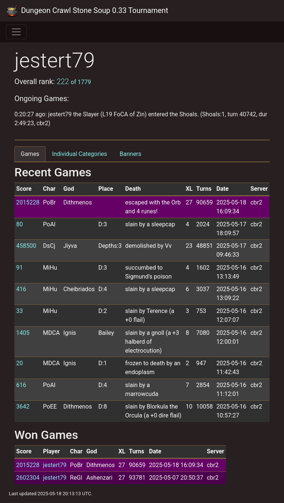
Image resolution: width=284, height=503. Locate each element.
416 (21, 289)
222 (74, 81)
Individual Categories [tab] (79, 153)
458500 (26, 245)
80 (19, 224)
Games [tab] (30, 153)
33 (19, 310)
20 (19, 363)
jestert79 (54, 465)
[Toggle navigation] (16, 31)
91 (19, 267)
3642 (23, 406)
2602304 (28, 477)
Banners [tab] (131, 153)
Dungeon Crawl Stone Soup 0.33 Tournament (87, 11)
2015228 (28, 202)
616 (21, 385)
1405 (23, 332)
